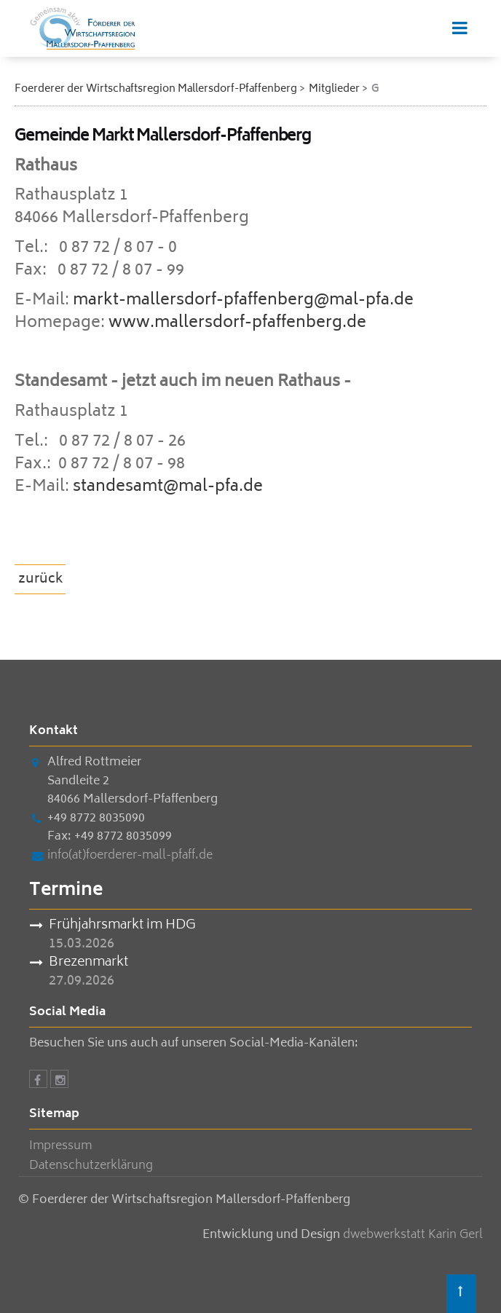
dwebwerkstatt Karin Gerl (413, 1235)
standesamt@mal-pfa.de (168, 487)
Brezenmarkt (88, 963)
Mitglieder (334, 89)
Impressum (60, 1146)
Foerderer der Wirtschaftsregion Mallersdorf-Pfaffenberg (156, 89)
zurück (40, 579)
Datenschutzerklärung (91, 1166)
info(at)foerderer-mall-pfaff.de (130, 855)
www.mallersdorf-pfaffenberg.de (237, 323)
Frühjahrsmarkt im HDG (122, 926)
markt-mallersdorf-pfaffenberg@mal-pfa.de (243, 301)
